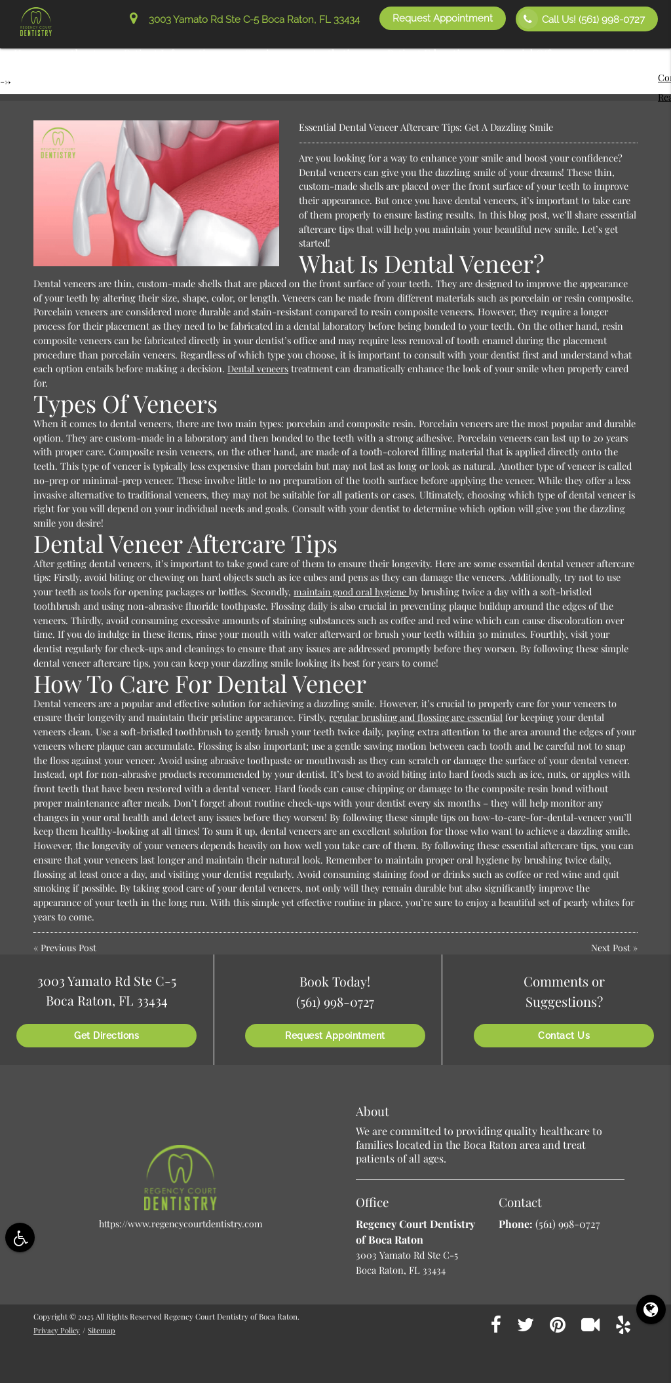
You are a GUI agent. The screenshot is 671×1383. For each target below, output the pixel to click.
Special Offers (532, 53)
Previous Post (68, 947)
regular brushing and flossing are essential (418, 717)
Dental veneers (258, 368)
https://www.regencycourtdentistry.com (181, 1223)
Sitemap (103, 1330)
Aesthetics (335, 53)
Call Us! (581, 19)
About (83, 53)
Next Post (610, 947)
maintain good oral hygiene (353, 591)
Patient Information (171, 53)
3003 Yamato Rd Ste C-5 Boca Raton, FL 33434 (245, 20)
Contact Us (618, 53)
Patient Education (429, 53)
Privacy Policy (57, 1330)
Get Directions (106, 1035)
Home (28, 53)
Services (264, 53)
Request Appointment (443, 18)
